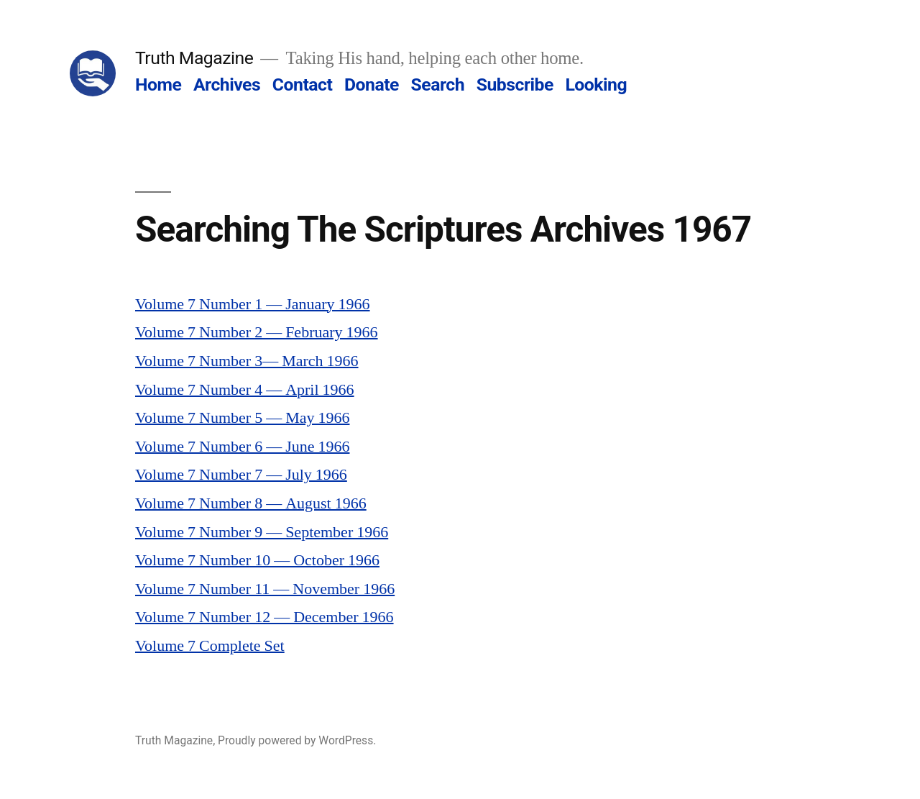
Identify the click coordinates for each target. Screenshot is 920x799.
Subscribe (515, 84)
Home (158, 84)
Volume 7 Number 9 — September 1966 (261, 532)
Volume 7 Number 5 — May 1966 (242, 418)
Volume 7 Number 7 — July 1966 (241, 475)
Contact (302, 84)
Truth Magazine (194, 57)
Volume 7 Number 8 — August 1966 (251, 503)
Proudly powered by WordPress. (297, 740)
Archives (226, 84)
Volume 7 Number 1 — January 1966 (252, 304)
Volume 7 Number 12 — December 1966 (264, 617)
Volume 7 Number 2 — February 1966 (256, 332)
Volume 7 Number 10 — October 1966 (257, 560)
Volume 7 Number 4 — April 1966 (244, 390)
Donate (371, 84)
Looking (596, 84)
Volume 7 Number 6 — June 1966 (242, 447)
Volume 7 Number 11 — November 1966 (265, 589)
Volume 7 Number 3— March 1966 (247, 361)
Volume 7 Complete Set (210, 646)
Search (437, 84)
